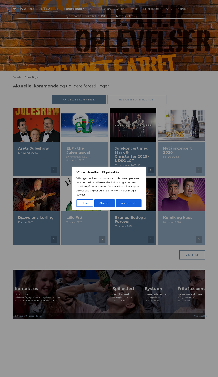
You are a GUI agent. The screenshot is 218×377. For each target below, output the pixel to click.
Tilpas (85, 203)
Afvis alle (104, 203)
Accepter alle (128, 203)
